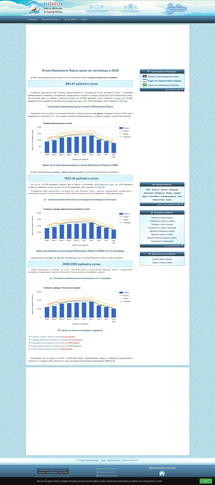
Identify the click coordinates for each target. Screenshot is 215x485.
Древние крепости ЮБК (162, 234)
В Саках (34, 346)
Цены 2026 (70, 19)
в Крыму (117, 98)
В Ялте (34, 349)
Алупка (164, 189)
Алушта (155, 189)
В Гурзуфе (35, 340)
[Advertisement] (107, 46)
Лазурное (173, 189)
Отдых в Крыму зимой (162, 262)
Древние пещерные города (162, 231)
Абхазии (123, 101)
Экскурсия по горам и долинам (162, 228)
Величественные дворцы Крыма (162, 238)
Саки (180, 196)
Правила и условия (108, 476)
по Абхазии (100, 187)
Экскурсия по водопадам (162, 241)
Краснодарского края (72, 101)
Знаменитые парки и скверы (162, 221)
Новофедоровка (168, 196)
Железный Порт (51, 19)
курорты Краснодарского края (168, 204)
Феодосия (160, 193)
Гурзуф (177, 193)
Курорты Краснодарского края (163, 76)
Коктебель (154, 196)
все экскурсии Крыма (172, 246)
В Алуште (35, 337)
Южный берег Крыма (162, 259)
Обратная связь (107, 472)
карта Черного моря (173, 90)
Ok (206, 481)
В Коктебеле (36, 343)
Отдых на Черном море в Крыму (164, 81)
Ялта (148, 189)
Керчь (145, 196)
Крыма (57, 187)
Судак (169, 199)
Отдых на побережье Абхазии (163, 85)
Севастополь (159, 199)
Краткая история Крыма (162, 218)
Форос (169, 193)
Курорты (33, 19)
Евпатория (149, 193)
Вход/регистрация (108, 469)
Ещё (84, 19)
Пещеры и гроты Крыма (162, 224)
